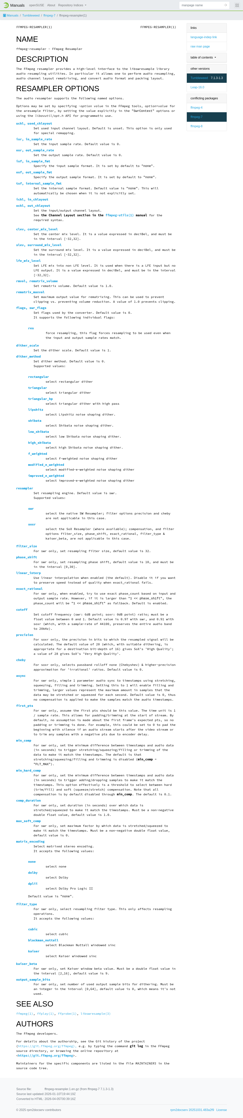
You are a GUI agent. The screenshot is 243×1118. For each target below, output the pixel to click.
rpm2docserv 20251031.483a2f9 (192, 1110)
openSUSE (36, 5)
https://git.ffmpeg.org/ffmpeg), (47, 1046)
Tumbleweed (30, 15)
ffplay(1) (45, 1014)
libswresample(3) (95, 1014)
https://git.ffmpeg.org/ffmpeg (45, 1056)
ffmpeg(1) (24, 1014)
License (221, 1110)
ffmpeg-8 (197, 126)
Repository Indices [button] (71, 5)
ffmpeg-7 (49, 15)
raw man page (200, 46)
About (51, 5)
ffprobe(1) (67, 1014)
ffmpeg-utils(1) (120, 215)
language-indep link (204, 37)
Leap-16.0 (197, 87)
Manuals (10, 15)
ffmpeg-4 (197, 107)
